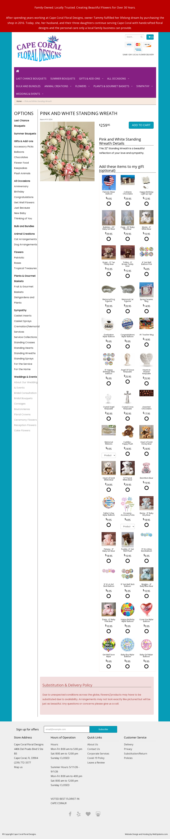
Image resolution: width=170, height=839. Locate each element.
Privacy (128, 749)
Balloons (19, 152)
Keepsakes (20, 168)
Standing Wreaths (25, 353)
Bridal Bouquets (23, 398)
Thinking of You (23, 218)
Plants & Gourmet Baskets (111, 86)
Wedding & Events (28, 93)
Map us (18, 767)
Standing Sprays (23, 358)
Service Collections (25, 337)
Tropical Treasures (25, 268)
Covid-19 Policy (95, 758)
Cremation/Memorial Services (26, 329)
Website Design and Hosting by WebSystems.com (146, 834)
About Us (92, 744)
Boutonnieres (22, 409)
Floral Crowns (22, 414)
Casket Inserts (22, 315)
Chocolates (21, 157)
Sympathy (142, 86)
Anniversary (21, 186)
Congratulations (23, 197)
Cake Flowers (22, 430)
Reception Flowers (25, 425)
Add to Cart (141, 125)
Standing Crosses (24, 342)
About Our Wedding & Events (26, 385)
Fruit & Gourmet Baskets (23, 289)
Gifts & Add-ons (89, 78)
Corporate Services (98, 753)
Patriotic (19, 257)
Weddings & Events (25, 377)
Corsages (20, 403)
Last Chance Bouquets (31, 78)
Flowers (80, 86)
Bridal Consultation (25, 393)
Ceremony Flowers (25, 420)
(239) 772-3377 (22, 762)
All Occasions (116, 78)
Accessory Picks (23, 146)
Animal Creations (56, 86)
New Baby (20, 213)
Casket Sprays (22, 321)
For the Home (22, 369)
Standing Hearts (23, 348)
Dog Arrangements (25, 244)
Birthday (19, 191)
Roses (17, 263)
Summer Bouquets (62, 78)
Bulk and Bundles (28, 86)
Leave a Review (96, 762)
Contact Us (93, 749)
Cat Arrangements (25, 239)
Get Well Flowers (24, 202)
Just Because (22, 208)
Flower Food (21, 162)
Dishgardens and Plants (24, 300)
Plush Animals (22, 173)
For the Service (23, 364)
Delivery (128, 744)
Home (19, 101)
